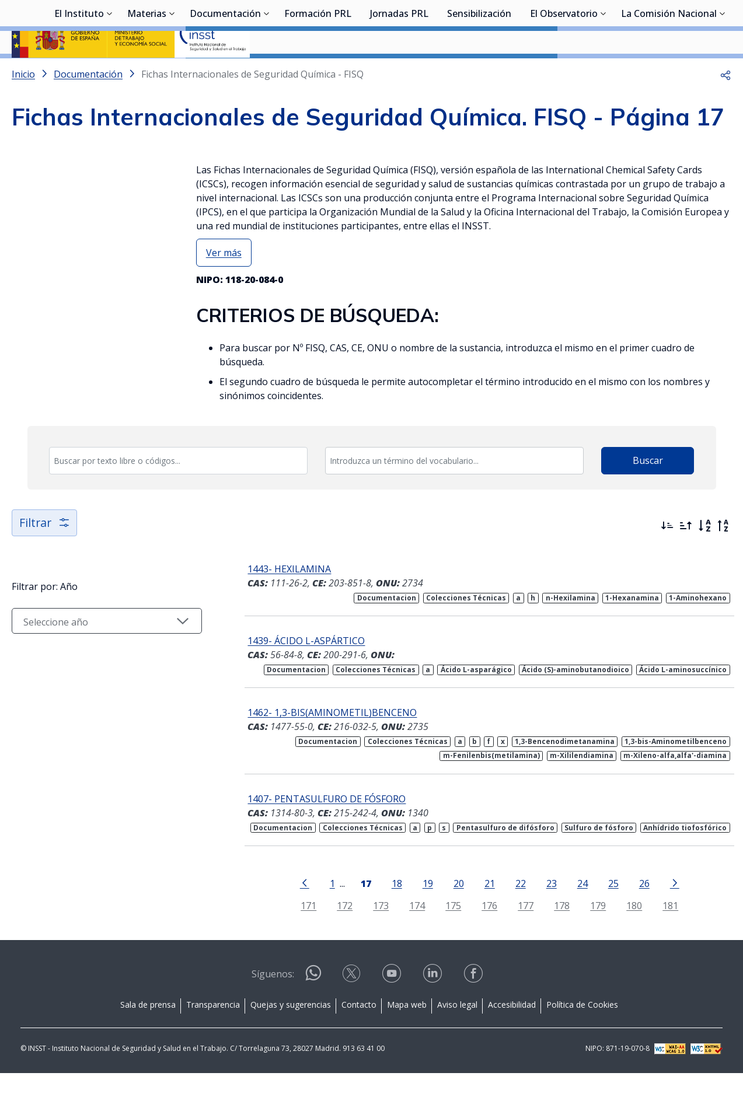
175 (445, 936)
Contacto (358, 1035)
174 (409, 936)
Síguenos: (273, 1004)
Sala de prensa (148, 1035)
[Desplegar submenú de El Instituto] (110, 72)
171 (300, 936)
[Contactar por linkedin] (433, 1008)
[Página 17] (358, 913)
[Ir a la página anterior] (296, 913)
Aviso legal (457, 1035)
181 (662, 936)
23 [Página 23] (543, 914)
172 (336, 936)
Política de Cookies (582, 1035)
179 (590, 936)
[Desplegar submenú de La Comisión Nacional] (722, 72)
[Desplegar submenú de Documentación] (267, 72)
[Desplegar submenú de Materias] (172, 72)
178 (553, 936)
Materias (146, 73)
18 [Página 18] (388, 914)
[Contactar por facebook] (474, 1008)
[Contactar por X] (352, 1008)
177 (517, 936)
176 (481, 936)
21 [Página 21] (481, 914)
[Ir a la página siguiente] (666, 913)
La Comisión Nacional (669, 73)
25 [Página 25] (605, 914)
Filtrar (45, 553)
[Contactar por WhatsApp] (313, 1008)
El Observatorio (564, 73)
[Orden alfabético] (704, 557)
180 (626, 936)
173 (373, 936)
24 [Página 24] (574, 914)
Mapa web (407, 1035)
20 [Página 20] (450, 914)
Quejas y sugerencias (290, 1035)
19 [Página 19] (419, 914)
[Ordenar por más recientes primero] (667, 557)
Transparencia (213, 1035)
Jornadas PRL (399, 73)
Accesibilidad (512, 1035)
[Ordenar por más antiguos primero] (686, 557)
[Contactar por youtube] (392, 1008)
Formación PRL (317, 73)
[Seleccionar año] (99, 652)
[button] (725, 105)
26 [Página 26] (636, 914)
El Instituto (79, 73)
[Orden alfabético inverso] (723, 557)
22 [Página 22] (512, 914)
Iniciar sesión (687, 26)
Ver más (224, 283)
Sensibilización (479, 73)
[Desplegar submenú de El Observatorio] (603, 72)
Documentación (225, 73)
